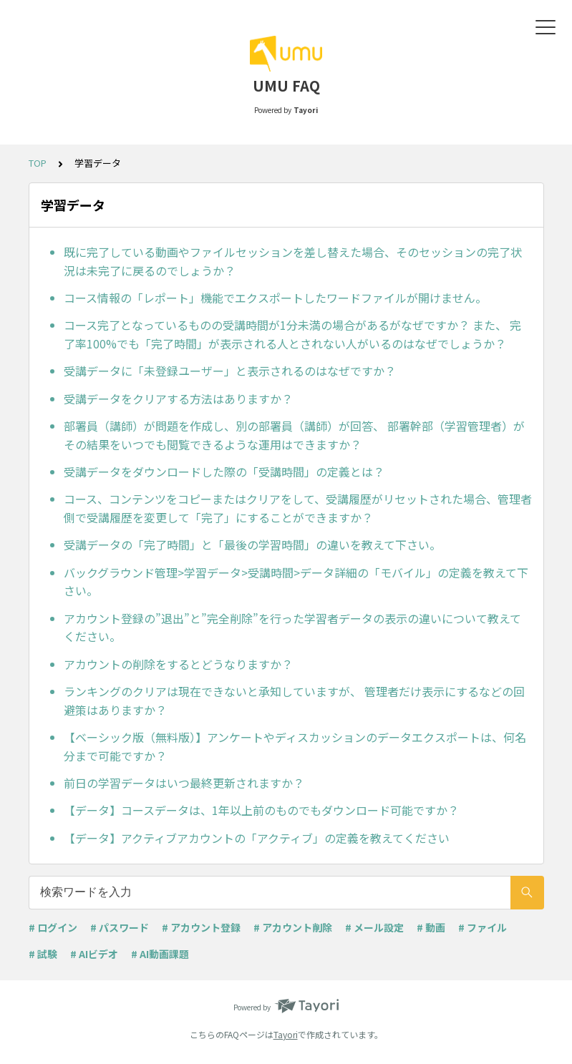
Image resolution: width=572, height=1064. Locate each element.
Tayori (285, 1034)
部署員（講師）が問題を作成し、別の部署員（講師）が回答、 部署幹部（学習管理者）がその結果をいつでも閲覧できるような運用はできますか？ (294, 435)
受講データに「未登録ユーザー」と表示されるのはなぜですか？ (230, 370)
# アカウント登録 (201, 927)
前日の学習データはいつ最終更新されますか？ (184, 782)
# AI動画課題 (160, 954)
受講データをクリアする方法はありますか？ (178, 398)
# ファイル (482, 927)
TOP (38, 163)
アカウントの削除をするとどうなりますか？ (178, 664)
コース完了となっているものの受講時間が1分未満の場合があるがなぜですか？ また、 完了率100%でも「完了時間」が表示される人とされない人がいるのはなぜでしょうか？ (292, 334)
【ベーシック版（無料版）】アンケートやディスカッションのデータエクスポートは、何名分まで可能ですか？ (295, 746)
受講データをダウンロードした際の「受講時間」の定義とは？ (224, 471)
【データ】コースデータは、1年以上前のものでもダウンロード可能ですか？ (261, 810)
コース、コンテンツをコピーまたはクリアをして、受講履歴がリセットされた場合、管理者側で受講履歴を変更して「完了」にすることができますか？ (298, 508)
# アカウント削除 (292, 927)
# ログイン (53, 927)
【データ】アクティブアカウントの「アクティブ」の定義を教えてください (257, 837)
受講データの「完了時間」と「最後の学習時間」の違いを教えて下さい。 (252, 544)
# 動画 (431, 927)
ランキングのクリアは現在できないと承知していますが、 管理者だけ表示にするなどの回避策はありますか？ (294, 700)
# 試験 (43, 954)
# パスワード (119, 927)
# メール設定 (374, 927)
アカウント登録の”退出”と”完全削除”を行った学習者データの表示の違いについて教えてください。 (292, 627)
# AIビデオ (94, 954)
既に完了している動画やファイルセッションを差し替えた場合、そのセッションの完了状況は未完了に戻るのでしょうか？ (293, 261)
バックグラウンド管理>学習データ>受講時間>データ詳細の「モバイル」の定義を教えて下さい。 (296, 582)
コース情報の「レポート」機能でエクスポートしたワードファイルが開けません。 (275, 297)
